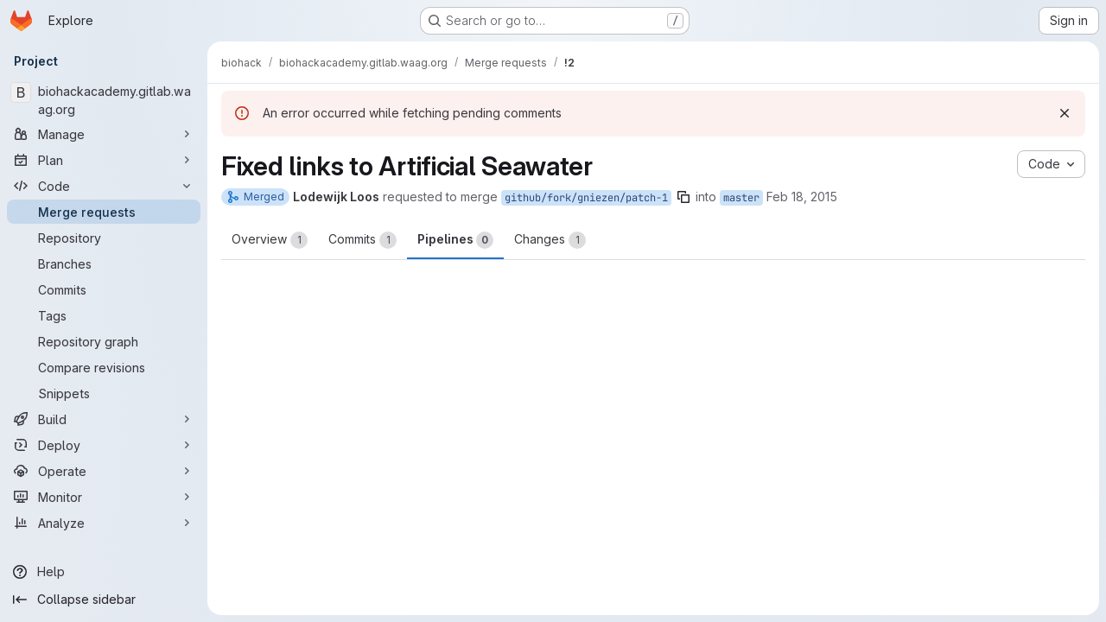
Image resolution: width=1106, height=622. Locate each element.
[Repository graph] (103, 341)
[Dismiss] (1064, 113)
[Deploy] (103, 445)
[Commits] (103, 289)
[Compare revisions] (103, 367)
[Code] (103, 186)
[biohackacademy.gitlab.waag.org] (103, 100)
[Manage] (103, 134)
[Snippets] (103, 393)
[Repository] (103, 237)
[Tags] (103, 315)
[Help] (103, 572)
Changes (550, 240)
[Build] (103, 419)
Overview (270, 240)
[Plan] (103, 160)
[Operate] (103, 471)
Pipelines (455, 240)
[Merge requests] (103, 212)
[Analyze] (103, 523)
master (741, 198)
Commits (362, 240)
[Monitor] (103, 497)
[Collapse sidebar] (103, 599)
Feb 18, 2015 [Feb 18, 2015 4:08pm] (801, 196)
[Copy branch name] (683, 197)
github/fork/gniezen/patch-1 (586, 198)
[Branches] (103, 263)
